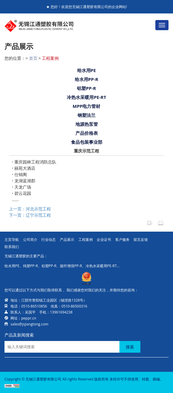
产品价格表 (86, 133)
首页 (33, 58)
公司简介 (30, 239)
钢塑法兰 (86, 115)
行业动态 (48, 239)
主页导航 (11, 239)
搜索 (130, 347)
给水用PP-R (86, 79)
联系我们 (11, 246)
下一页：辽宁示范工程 (30, 215)
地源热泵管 (86, 124)
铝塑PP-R (86, 88)
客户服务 (122, 239)
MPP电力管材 (87, 106)
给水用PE (86, 70)
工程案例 (50, 58)
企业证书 (104, 239)
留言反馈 (140, 239)
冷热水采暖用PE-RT (86, 97)
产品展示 (67, 239)
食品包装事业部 (86, 142)
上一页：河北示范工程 (30, 209)
